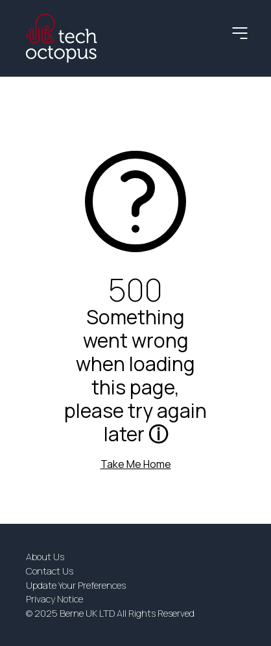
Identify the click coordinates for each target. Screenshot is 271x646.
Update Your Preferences (76, 585)
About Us (45, 556)
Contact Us (49, 571)
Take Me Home (135, 464)
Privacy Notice (54, 599)
